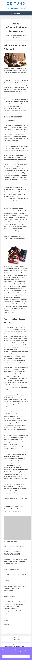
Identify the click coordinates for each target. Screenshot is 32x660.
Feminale (17, 37)
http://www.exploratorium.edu (12, 563)
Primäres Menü (16, 13)
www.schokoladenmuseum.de (12, 553)
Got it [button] (16, 656)
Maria (7, 35)
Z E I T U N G (16, 3)
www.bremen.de (8, 590)
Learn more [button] (23, 651)
